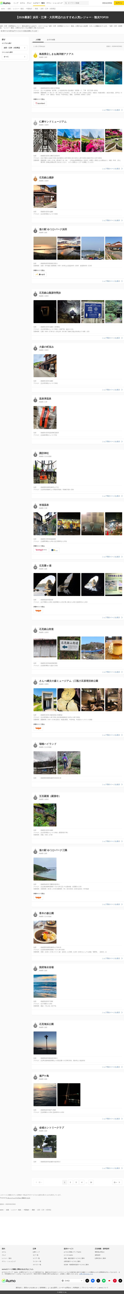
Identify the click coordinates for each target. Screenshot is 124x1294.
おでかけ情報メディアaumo (72, 1252)
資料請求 (97, 1255)
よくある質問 (52, 1287)
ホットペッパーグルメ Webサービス (18, 1198)
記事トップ (36, 1252)
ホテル (22, 3)
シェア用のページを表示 (112, 110)
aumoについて (103, 1287)
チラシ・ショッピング (54, 3)
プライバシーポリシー (88, 1287)
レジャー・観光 (39, 3)
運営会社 (19, 1287)
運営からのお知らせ (30, 1287)
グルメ (29, 3)
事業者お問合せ (99, 1252)
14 (91, 1182)
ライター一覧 (37, 1261)
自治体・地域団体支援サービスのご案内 (76, 1264)
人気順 (38, 40)
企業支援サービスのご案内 (72, 1261)
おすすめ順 (51, 40)
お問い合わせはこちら (86, 1274)
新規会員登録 (107, 3)
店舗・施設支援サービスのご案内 (74, 1258)
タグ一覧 (35, 1255)
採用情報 (43, 1287)
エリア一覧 (36, 1258)
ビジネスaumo (68, 1255)
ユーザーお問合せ (65, 1287)
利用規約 (76, 1287)
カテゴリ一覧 (37, 1264)
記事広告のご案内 (100, 1258)
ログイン (119, 3)
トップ (15, 3)
